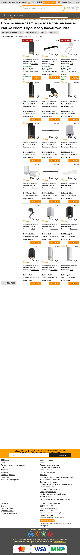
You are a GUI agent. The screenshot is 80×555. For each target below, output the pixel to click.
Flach (71, 64)
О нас (3, 463)
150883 (37, 165)
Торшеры (43, 475)
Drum (33, 106)
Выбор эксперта (7, 508)
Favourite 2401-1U (48, 227)
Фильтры (9, 283)
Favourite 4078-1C (67, 186)
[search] (61, 8)
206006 (37, 206)
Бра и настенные (46, 470)
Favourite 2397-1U (67, 145)
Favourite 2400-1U (29, 267)
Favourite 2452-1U (48, 104)
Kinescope (34, 64)
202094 (56, 124)
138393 (75, 83)
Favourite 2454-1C (48, 267)
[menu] (13, 15)
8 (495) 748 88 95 (46, 506)
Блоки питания (45, 497)
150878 (37, 40)
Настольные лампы (47, 472)
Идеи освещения (7, 511)
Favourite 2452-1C (29, 61)
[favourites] (37, 54)
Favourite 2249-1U (29, 145)
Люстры (43, 463)
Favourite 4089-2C (48, 186)
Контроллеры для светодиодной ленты (55, 499)
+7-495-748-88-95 (36, 2)
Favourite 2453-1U (29, 186)
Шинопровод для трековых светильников (56, 484)
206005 (75, 40)
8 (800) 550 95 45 (46, 515)
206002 (75, 165)
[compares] (31, 54)
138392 (37, 124)
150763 (56, 206)
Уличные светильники (48, 487)
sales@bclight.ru (66, 2)
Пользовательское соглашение (13, 465)
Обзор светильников (9, 513)
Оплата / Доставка (8, 475)
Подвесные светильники (49, 465)
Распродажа (5, 477)
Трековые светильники (49, 482)
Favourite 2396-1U (67, 227)
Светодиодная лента (48, 492)
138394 (37, 83)
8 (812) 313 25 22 (46, 511)
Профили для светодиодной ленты (53, 494)
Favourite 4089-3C (48, 145)
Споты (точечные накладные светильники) (56, 477)
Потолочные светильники (50, 467)
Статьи (3, 506)
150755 (75, 206)
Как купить (5, 472)
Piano (52, 64)
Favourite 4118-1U (29, 227)
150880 (56, 246)
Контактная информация (10, 480)
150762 (37, 246)
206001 (56, 40)
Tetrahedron (54, 229)
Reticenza (53, 147)
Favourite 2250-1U (29, 104)
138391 (75, 246)
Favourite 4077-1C (48, 61)
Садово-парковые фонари (50, 489)
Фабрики (4, 470)
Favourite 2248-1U (67, 104)
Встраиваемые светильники (50, 480)
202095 (56, 165)
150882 (56, 83)
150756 (75, 124)
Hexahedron (73, 147)
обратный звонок (49, 2)
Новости (4, 467)
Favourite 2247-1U (67, 267)
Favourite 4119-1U (67, 61)
